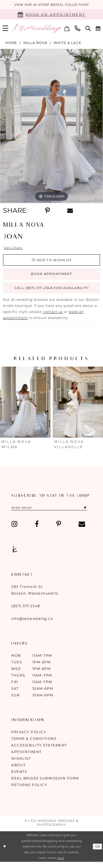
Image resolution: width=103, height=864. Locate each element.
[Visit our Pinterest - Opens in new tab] (58, 526)
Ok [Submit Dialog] (97, 849)
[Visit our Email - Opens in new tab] (81, 526)
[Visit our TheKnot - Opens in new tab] (14, 551)
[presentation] (25, 404)
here (60, 860)
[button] (67, 28)
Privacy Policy (28, 734)
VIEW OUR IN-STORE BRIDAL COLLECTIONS (51, 5)
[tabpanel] (51, 126)
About (18, 767)
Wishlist (21, 761)
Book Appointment (51, 275)
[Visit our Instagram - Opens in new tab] (14, 526)
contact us (53, 314)
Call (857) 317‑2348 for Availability (51, 290)
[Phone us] (77, 28)
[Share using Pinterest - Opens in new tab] (47, 211)
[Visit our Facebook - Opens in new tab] (37, 526)
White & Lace (67, 43)
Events (19, 774)
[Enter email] (50, 510)
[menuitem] (67, 28)
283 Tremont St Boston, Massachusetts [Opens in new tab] (34, 592)
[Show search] (88, 28)
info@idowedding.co (32, 621)
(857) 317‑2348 (25, 608)
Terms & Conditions (33, 741)
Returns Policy (29, 787)
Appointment (26, 754)
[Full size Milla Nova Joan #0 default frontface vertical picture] (51, 126)
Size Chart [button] (13, 248)
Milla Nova (35, 43)
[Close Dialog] (5, 848)
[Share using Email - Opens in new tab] (70, 210)
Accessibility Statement (39, 747)
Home (11, 43)
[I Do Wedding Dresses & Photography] (36, 28)
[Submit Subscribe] (82, 510)
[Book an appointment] (51, 15)
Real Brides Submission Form (45, 780)
